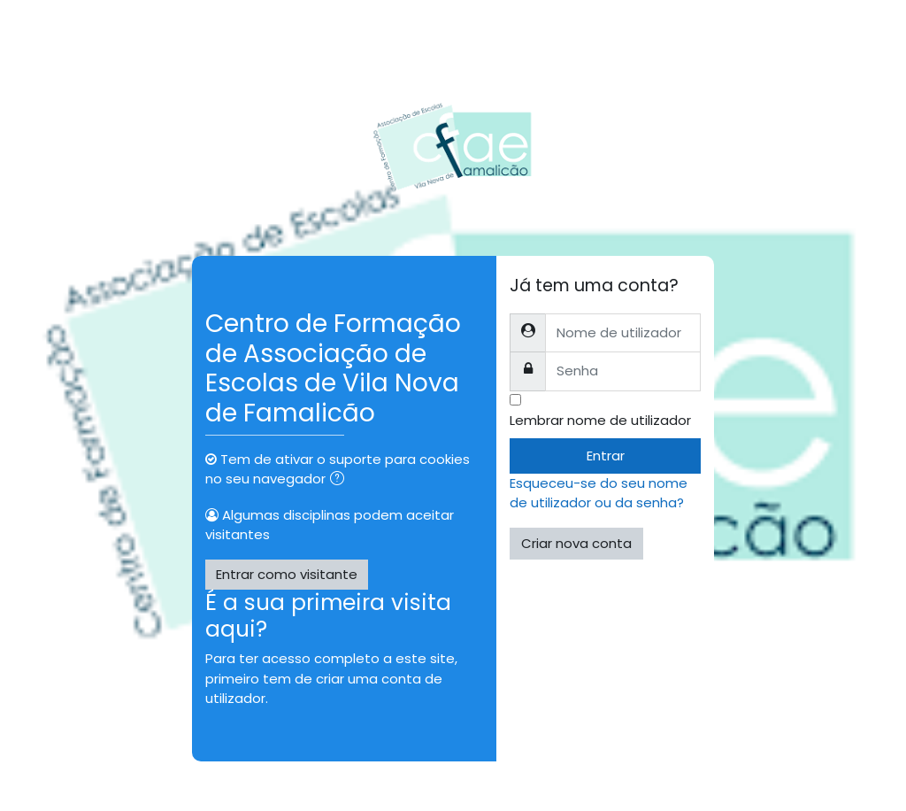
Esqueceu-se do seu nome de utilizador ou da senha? (598, 493)
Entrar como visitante (286, 574)
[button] (340, 479)
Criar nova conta (576, 543)
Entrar (606, 455)
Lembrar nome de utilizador (600, 420)
